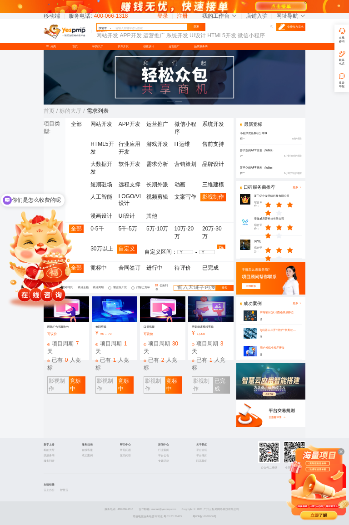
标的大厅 (97, 46)
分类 (52, 46)
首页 (75, 46)
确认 (221, 247)
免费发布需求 (291, 26)
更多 (297, 303)
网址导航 (290, 16)
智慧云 (64, 490)
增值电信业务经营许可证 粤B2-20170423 (157, 516)
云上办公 (49, 490)
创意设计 (148, 46)
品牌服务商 (201, 46)
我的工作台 (219, 16)
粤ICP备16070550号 (204, 516)
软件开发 (123, 46)
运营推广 (174, 46)
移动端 (52, 16)
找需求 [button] (105, 28)
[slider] (283, 204)
